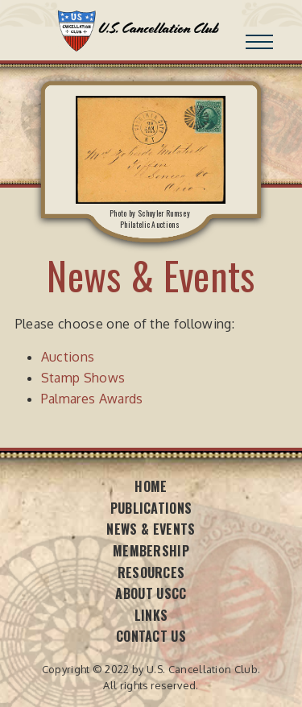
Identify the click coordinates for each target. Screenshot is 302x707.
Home (150, 486)
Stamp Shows (83, 378)
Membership (151, 550)
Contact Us (151, 636)
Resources (151, 572)
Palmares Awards (92, 399)
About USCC (150, 593)
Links (151, 615)
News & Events (150, 529)
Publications (151, 508)
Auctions (68, 357)
